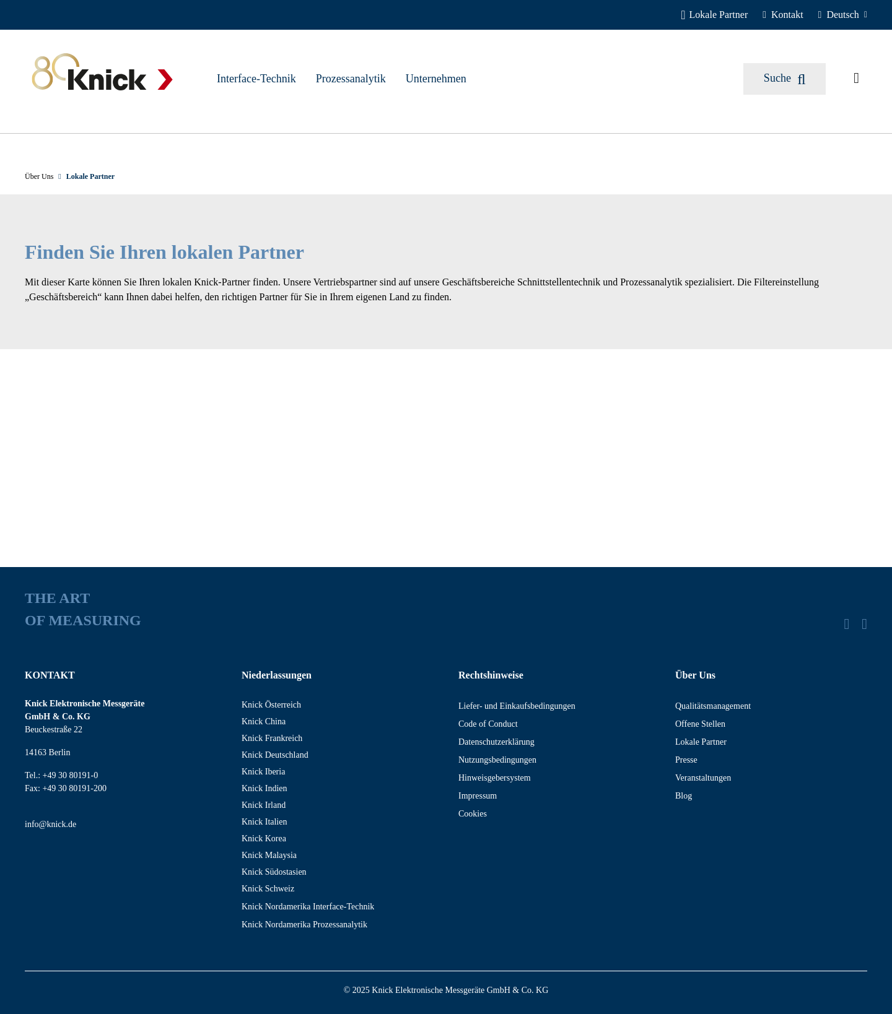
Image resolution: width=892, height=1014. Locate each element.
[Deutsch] (842, 14)
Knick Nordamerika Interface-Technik (308, 906)
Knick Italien (264, 821)
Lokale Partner (701, 742)
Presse (686, 760)
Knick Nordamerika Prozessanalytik (304, 924)
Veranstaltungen (703, 777)
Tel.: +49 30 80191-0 (61, 775)
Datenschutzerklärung (496, 742)
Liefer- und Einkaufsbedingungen (516, 706)
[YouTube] (864, 624)
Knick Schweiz (268, 888)
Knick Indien (264, 788)
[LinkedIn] (846, 624)
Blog (683, 795)
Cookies (472, 813)
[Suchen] (784, 79)
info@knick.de (50, 824)
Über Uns (695, 675)
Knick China (264, 721)
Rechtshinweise (490, 675)
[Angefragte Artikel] (856, 78)
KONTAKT (50, 675)
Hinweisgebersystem (494, 777)
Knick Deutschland (275, 755)
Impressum (477, 795)
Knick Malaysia (269, 855)
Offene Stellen (700, 724)
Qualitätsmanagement (713, 706)
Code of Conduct (488, 724)
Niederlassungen (277, 675)
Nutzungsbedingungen (497, 760)
